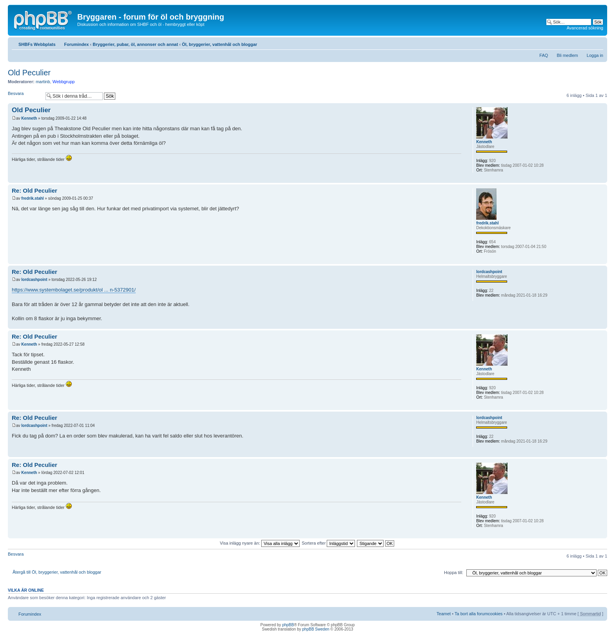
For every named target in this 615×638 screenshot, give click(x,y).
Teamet (444, 613)
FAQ (543, 55)
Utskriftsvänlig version (585, 42)
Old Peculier (29, 72)
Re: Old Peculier (34, 190)
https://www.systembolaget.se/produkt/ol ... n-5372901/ (74, 290)
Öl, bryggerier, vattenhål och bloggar (219, 44)
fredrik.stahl (32, 198)
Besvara (25, 96)
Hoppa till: (453, 572)
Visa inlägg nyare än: (260, 543)
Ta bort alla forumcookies (478, 613)
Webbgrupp (64, 81)
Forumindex (76, 44)
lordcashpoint (34, 279)
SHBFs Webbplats (37, 44)
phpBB (288, 625)
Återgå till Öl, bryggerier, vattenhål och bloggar (57, 572)
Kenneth (29, 118)
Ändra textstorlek (597, 42)
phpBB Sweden (315, 629)
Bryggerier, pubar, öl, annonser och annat (135, 44)
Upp (601, 179)
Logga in (595, 55)
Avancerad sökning (585, 28)
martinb (43, 81)
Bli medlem (567, 55)
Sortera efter (328, 543)
